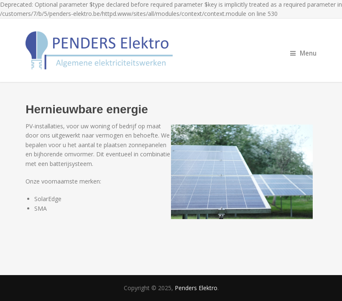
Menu (303, 53)
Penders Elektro (196, 288)
